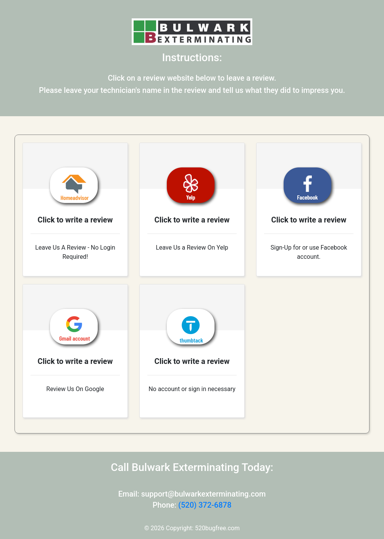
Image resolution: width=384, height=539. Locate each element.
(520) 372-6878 (204, 505)
